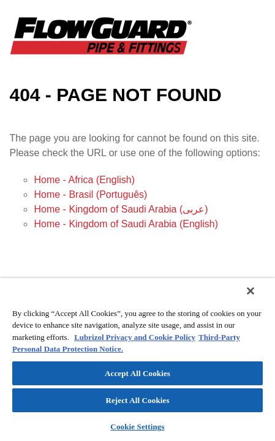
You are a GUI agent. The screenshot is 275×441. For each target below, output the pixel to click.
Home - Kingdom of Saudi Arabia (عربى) (121, 209)
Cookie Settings (137, 426)
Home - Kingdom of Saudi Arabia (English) (126, 224)
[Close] (259, 299)
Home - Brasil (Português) (90, 194)
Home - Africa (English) (84, 180)
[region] (137, 363)
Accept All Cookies (137, 373)
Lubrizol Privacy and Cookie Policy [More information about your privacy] (134, 337)
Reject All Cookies (137, 400)
